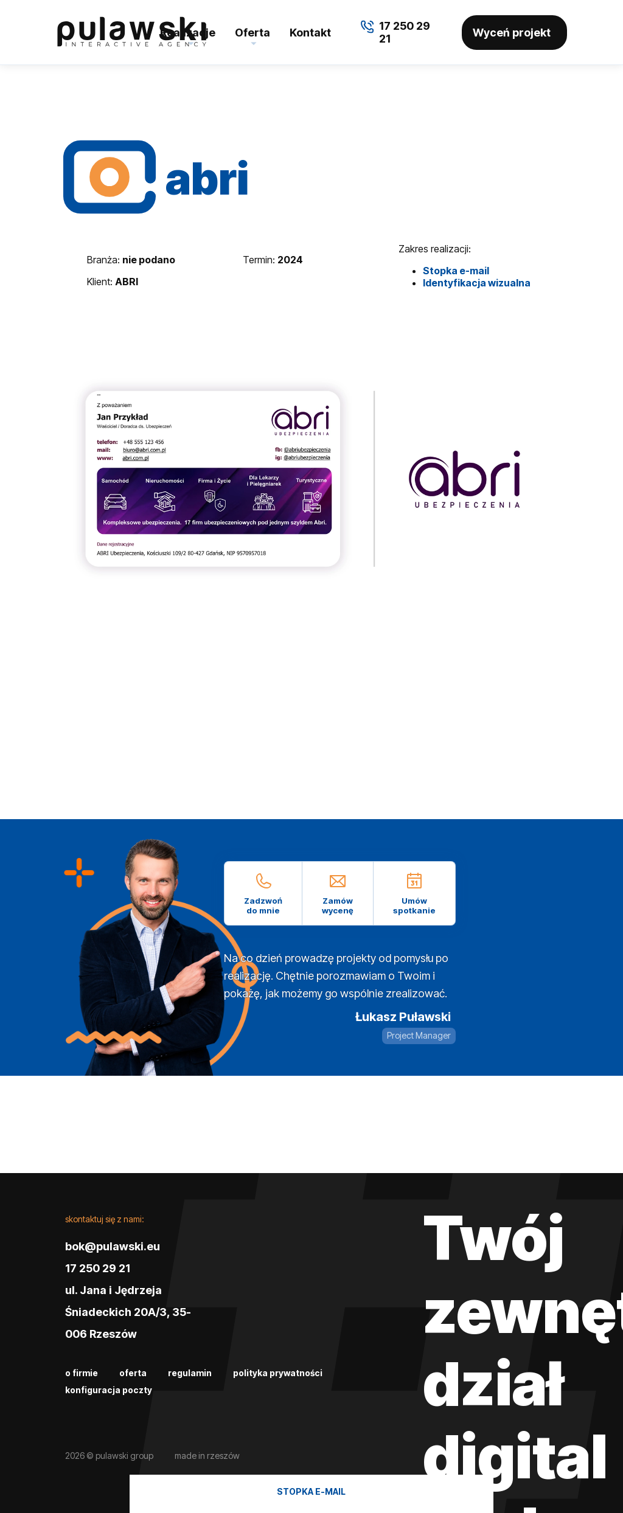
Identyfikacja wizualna (477, 283)
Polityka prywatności (277, 1373)
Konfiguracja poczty (108, 1390)
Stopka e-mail (456, 271)
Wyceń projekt (512, 32)
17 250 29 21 (97, 1268)
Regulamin (190, 1373)
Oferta (252, 32)
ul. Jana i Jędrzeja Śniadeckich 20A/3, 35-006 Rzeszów (128, 1312)
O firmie (81, 1373)
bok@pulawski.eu (112, 1246)
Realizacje (187, 32)
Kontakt (310, 32)
